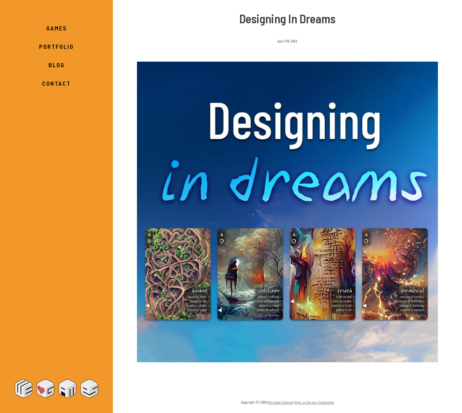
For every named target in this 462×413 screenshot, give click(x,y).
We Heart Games (56, 388)
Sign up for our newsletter (314, 402)
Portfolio (56, 46)
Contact (56, 83)
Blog (57, 64)
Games (56, 28)
